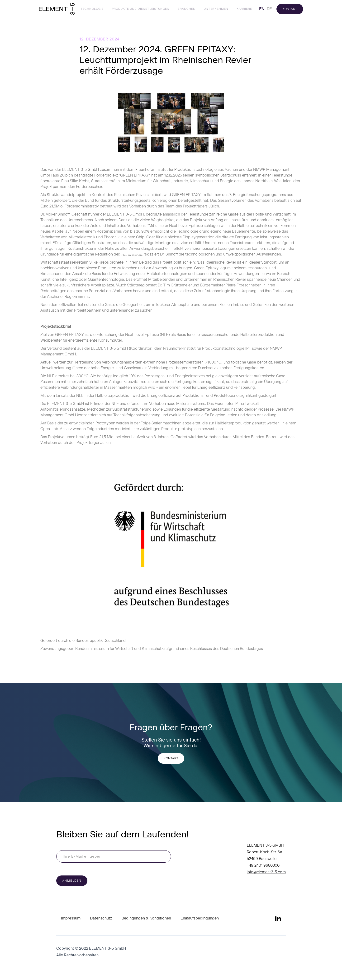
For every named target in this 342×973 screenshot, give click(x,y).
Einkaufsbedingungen (199, 918)
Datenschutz (101, 918)
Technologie (92, 8)
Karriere (244, 8)
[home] (57, 9)
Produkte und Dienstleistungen (140, 8)
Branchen (186, 8)
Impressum (71, 918)
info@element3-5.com (266, 872)
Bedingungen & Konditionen (146, 918)
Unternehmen (216, 8)
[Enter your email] (113, 856)
